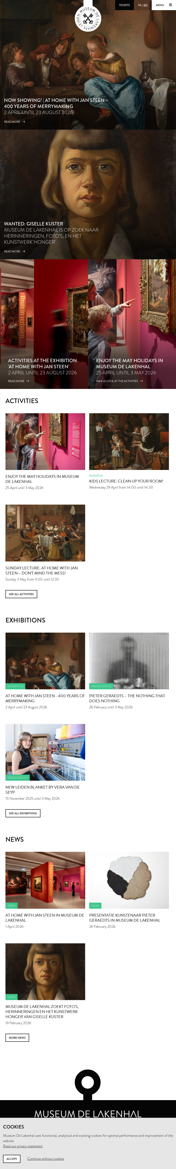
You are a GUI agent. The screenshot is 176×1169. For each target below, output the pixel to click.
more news (17, 1038)
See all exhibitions (23, 813)
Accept (11, 1159)
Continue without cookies (45, 1158)
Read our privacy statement (22, 1146)
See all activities (21, 594)
